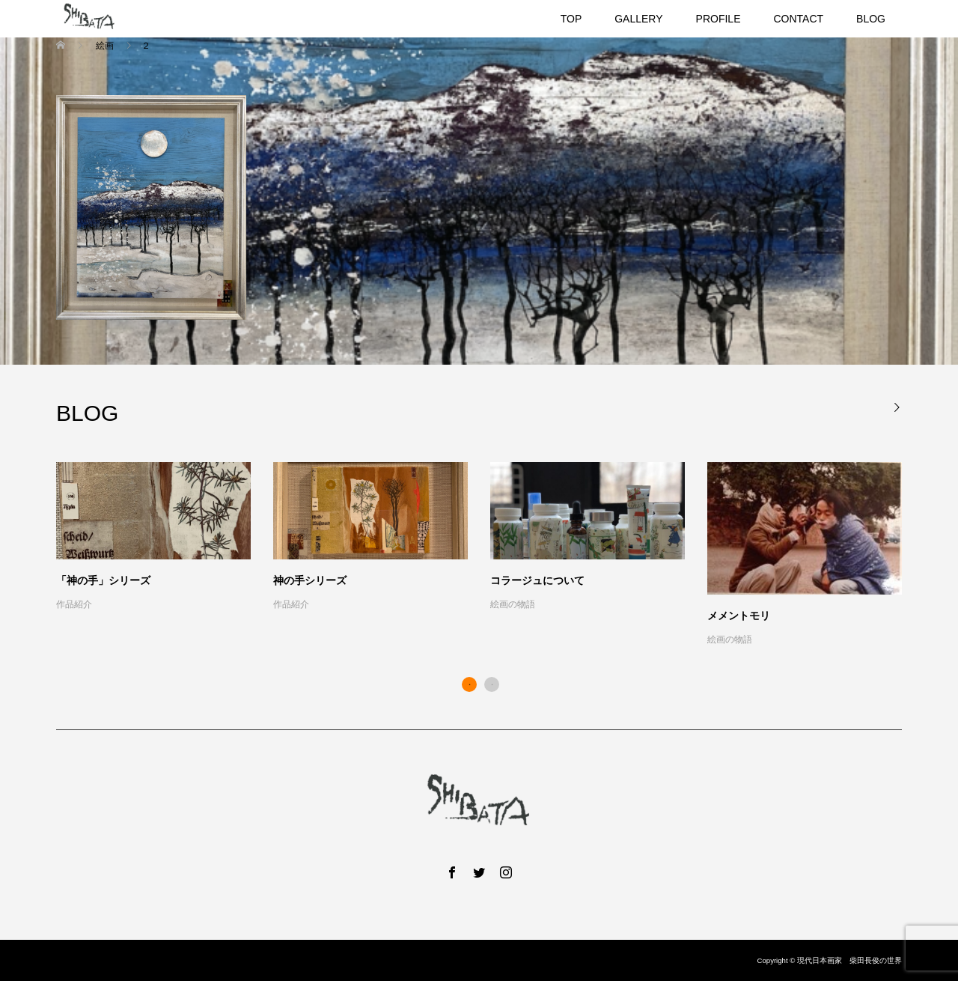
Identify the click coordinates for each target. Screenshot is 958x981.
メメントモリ (738, 616)
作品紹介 (74, 604)
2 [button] (491, 684)
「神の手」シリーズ (103, 580)
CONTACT (798, 19)
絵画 (104, 45)
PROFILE (718, 19)
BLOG (870, 19)
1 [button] (469, 684)
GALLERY (638, 19)
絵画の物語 (512, 604)
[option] (490, 555)
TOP (571, 19)
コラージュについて (537, 580)
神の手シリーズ (310, 580)
